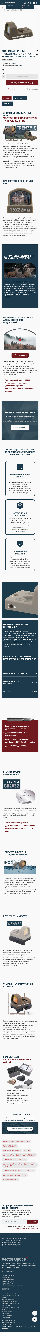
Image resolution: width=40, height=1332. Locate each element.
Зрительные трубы (8, 1299)
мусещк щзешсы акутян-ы (12, 1153)
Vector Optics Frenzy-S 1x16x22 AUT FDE (16, 1144)
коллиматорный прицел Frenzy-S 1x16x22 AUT (18, 1173)
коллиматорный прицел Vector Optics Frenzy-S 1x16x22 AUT (18, 1167)
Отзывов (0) (7, 103)
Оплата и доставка (8, 1280)
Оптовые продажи (8, 1282)
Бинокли (4, 1297)
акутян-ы (27, 1153)
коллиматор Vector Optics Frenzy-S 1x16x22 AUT (19, 1157)
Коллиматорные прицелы (10, 1295)
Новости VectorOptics (9, 1275)
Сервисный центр (8, 1284)
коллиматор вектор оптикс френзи (15, 1177)
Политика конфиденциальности (12, 1286)
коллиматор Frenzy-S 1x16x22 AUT (14, 1162)
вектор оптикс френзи (10, 1182)
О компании (6, 1277)
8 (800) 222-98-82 (27, 7)
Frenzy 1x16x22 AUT (9, 1148)
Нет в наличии (22, 76)
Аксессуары (6, 1317)
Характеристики (19, 98)
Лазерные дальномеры (9, 1301)
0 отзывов (11, 89)
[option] (20, 30)
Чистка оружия (7, 1315)
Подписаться (32, 1221)
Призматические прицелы (10, 1303)
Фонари (4, 1309)
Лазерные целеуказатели (10, 1307)
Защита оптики (7, 1311)
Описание (6, 98)
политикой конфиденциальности (27, 1228)
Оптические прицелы (9, 1293)
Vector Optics (7, 59)
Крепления (5, 1313)
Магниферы (6, 1305)
